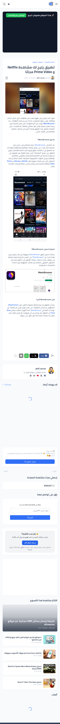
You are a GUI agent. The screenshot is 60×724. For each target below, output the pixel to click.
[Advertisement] (30, 34)
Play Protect (13, 305)
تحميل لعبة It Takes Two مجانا (29, 682)
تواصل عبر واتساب (16, 15)
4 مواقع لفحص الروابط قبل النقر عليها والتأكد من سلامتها (23, 638)
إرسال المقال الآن (30, 543)
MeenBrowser (49, 123)
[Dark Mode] (9, 4)
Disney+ (17, 161)
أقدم (5, 471)
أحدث (54, 471)
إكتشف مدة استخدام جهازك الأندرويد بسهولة (23, 653)
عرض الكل (8, 384)
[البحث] (4, 4)
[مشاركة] (7, 78)
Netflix (25, 161)
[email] (30, 510)
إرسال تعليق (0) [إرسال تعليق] (30, 461)
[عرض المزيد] (16, 356)
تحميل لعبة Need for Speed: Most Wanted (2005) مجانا (25, 667)
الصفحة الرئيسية (50, 62)
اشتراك (30, 517)
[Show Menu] (56, 4)
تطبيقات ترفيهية (38, 62)
